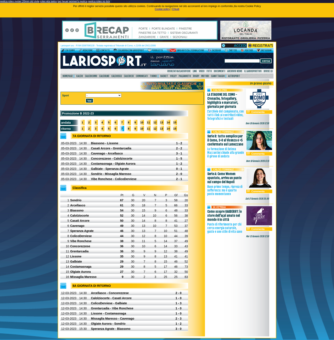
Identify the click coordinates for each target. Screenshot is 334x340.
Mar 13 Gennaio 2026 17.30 (257, 236)
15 (174, 122)
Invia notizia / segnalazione (190, 50)
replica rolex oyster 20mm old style (19, 1)
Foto (209, 71)
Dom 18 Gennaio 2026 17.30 (257, 123)
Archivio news (234, 71)
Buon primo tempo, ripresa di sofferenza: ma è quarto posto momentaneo (224, 190)
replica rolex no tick (99, 1)
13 (161, 122)
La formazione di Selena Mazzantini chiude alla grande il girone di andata (225, 152)
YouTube (249, 50)
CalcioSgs (116, 76)
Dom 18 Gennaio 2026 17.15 (257, 161)
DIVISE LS (268, 71)
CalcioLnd (104, 76)
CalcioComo (91, 76)
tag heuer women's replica (72, 1)
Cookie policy (162, 9)
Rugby (196, 76)
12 (154, 122)
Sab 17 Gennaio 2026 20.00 (257, 198)
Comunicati (142, 76)
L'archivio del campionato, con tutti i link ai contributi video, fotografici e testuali (225, 115)
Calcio (79, 76)
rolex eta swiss (48, 1)
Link (195, 71)
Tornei (153, 76)
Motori (205, 76)
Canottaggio (218, 76)
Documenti (219, 71)
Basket (164, 76)
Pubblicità (157, 50)
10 (141, 122)
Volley (173, 76)
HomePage (68, 76)
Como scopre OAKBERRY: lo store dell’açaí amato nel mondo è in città (224, 216)
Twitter (233, 50)
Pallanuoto (185, 76)
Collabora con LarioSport (131, 50)
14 (168, 122)
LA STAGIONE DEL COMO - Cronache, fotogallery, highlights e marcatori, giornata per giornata (222, 101)
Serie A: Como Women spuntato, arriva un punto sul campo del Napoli (224, 178)
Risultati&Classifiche (179, 71)
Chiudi (175, 9)
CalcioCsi (129, 76)
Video (201, 71)
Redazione (87, 50)
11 (148, 122)
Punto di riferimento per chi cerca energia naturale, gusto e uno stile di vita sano (224, 228)
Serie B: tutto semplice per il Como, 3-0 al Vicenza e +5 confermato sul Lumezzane (225, 140)
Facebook (216, 50)
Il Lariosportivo (253, 71)
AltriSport (234, 76)
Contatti (105, 50)
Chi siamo (70, 50)
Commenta (258, 112)
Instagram (266, 50)
